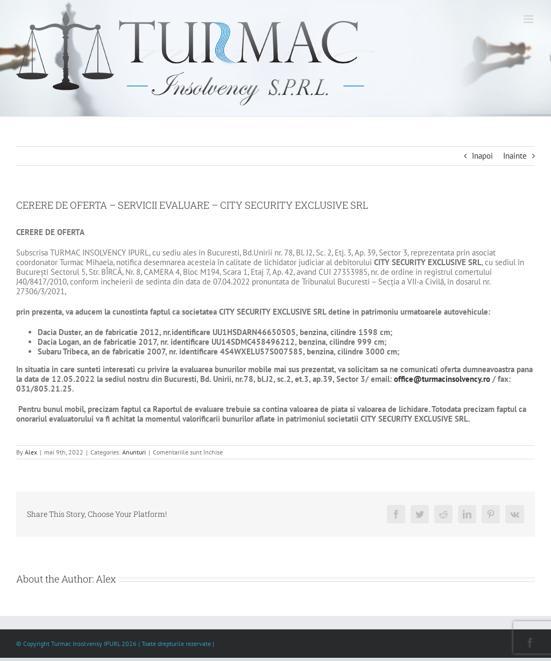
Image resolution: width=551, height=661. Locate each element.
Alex (31, 452)
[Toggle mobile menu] (529, 19)
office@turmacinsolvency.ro (442, 379)
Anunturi (134, 452)
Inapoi (482, 156)
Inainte (515, 156)
